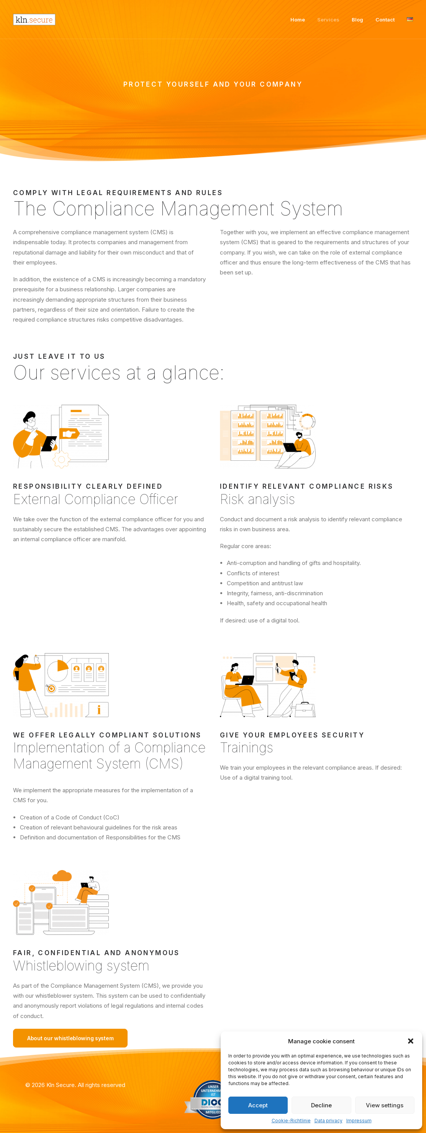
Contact (385, 19)
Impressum (359, 1120)
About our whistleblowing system (70, 1038)
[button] (411, 1041)
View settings (384, 1105)
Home (297, 19)
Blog (357, 19)
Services (328, 19)
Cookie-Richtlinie (291, 1120)
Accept (258, 1105)
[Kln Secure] (34, 19)
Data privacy (328, 1120)
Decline (321, 1105)
